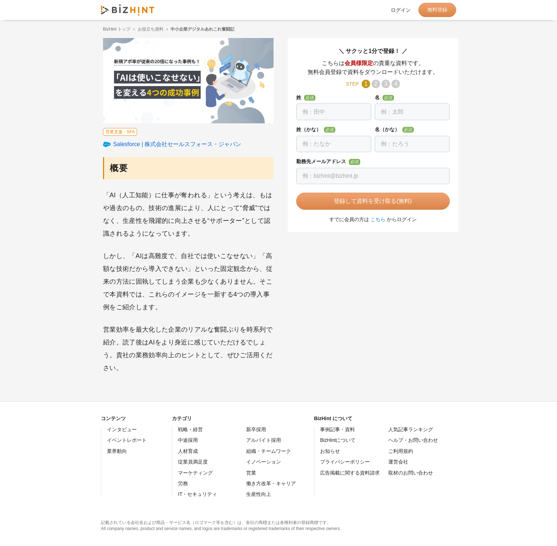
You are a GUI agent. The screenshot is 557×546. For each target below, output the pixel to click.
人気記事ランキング (410, 429)
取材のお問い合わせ (410, 473)
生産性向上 (258, 494)
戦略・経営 (190, 429)
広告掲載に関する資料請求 (350, 473)
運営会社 (398, 462)
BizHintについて (338, 440)
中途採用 (188, 440)
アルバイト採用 (263, 440)
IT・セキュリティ (197, 494)
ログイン (401, 10)
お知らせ (330, 451)
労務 (183, 483)
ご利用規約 (400, 451)
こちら (375, 219)
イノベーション (263, 462)
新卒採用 (256, 429)
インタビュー (122, 429)
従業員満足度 (193, 462)
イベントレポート (127, 440)
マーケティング (195, 473)
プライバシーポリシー (345, 462)
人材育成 (188, 451)
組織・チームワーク (268, 451)
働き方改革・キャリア (271, 483)
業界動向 (117, 451)
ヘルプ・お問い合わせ (413, 440)
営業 (251, 473)
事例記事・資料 (337, 429)
